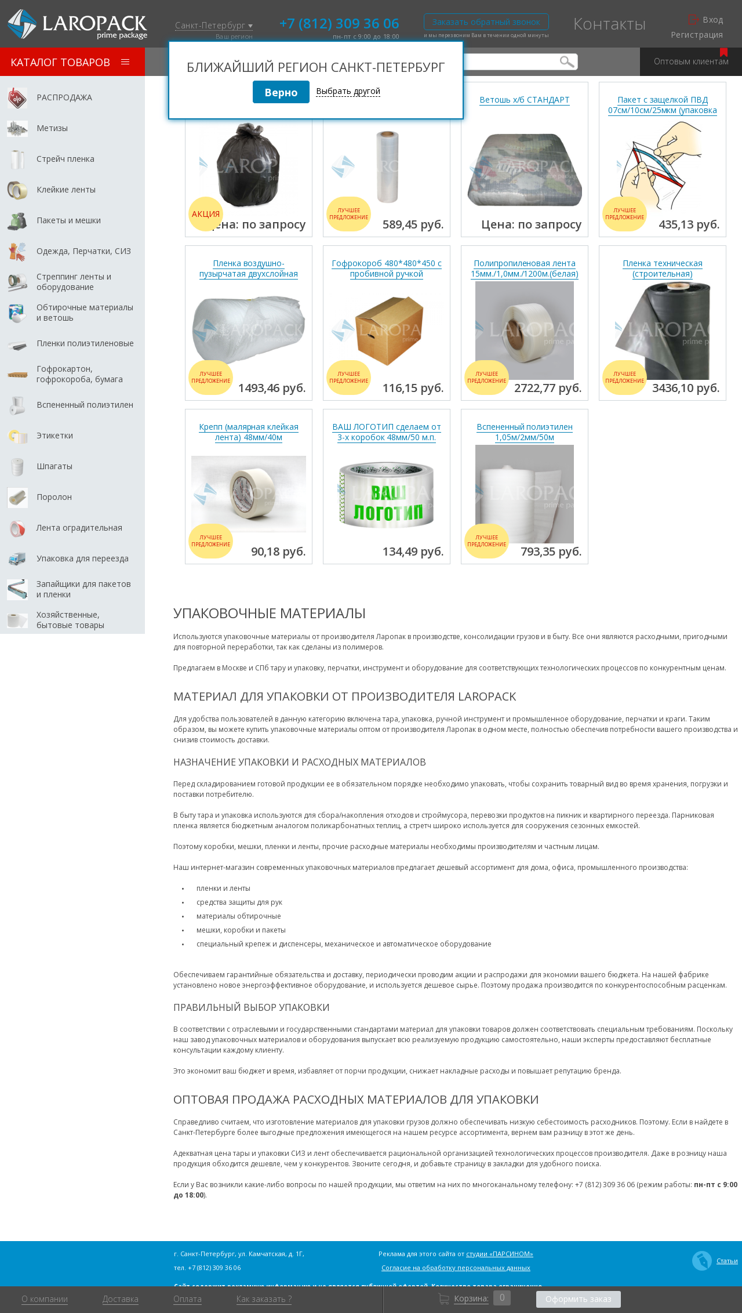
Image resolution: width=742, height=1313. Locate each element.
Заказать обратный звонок (486, 21)
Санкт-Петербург (214, 26)
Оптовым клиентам (691, 57)
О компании (44, 1299)
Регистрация (697, 35)
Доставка (121, 1299)
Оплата (187, 1299)
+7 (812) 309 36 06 (339, 22)
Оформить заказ (578, 1298)
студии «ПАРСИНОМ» (499, 1253)
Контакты (609, 23)
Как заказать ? (264, 1299)
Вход (706, 19)
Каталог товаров (69, 62)
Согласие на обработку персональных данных (455, 1267)
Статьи (715, 1261)
